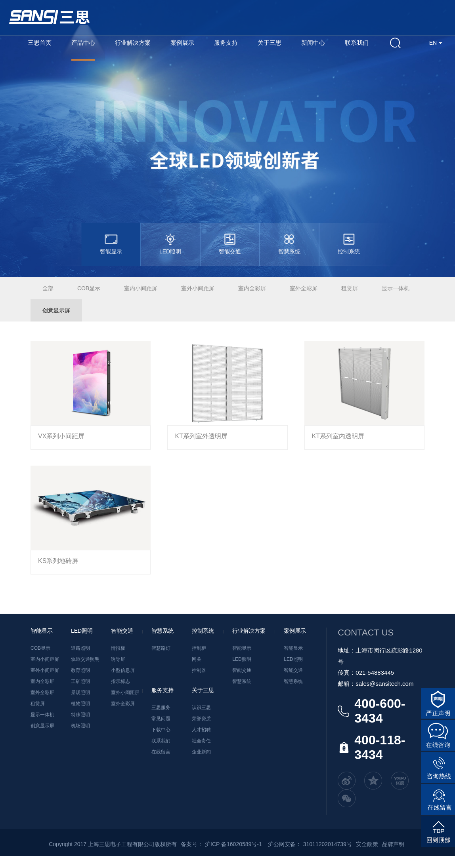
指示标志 (120, 681)
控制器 (199, 670)
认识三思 (201, 707)
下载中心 (160, 729)
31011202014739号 (327, 844)
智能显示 (241, 648)
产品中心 (83, 42)
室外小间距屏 (197, 288)
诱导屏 (118, 659)
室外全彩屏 (303, 288)
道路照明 (80, 648)
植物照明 (80, 703)
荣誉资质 (201, 718)
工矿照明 (80, 681)
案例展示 (182, 42)
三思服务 (160, 707)
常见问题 (160, 718)
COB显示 (88, 288)
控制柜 (199, 648)
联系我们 (357, 42)
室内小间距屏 (140, 288)
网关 (196, 659)
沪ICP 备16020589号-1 (233, 844)
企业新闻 (201, 752)
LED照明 (241, 659)
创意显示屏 (56, 310)
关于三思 (269, 42)
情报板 (118, 648)
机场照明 (80, 726)
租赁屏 (349, 288)
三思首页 (40, 42)
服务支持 (226, 42)
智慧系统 (241, 681)
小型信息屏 (123, 670)
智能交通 (241, 670)
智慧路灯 (160, 648)
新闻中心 (313, 42)
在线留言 (160, 752)
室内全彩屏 (252, 288)
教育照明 (80, 670)
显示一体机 (395, 288)
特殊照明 (80, 714)
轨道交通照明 (85, 659)
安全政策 (367, 844)
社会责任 (201, 741)
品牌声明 (393, 844)
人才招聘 (201, 729)
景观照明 (80, 692)
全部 (48, 288)
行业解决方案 (133, 42)
